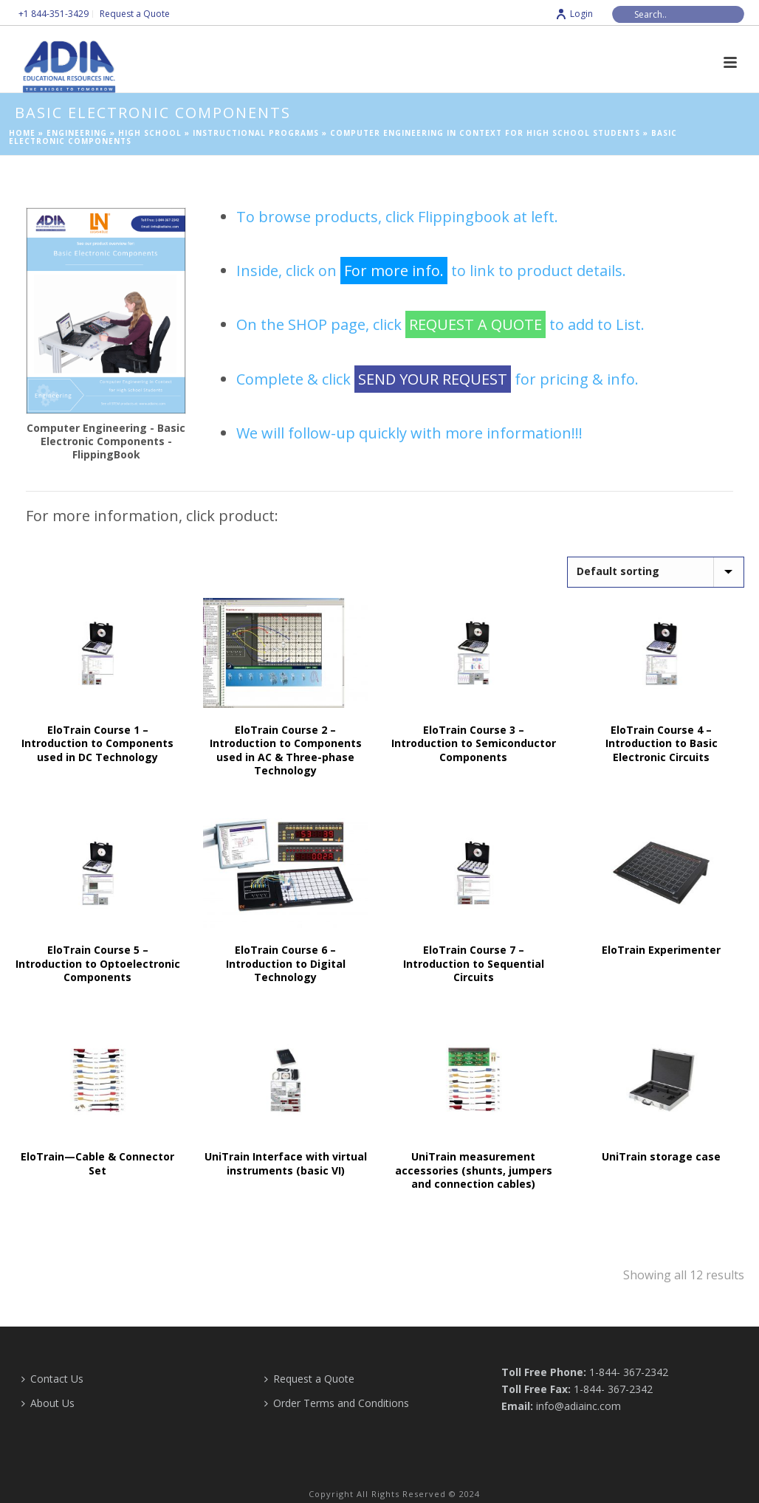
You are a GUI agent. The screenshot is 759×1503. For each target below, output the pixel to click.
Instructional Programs (256, 133)
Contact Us (52, 1379)
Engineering (77, 133)
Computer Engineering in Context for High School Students (485, 133)
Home (22, 133)
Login (574, 13)
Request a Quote (309, 1379)
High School (150, 133)
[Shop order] (655, 572)
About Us (48, 1403)
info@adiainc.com (578, 1406)
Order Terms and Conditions (336, 1403)
